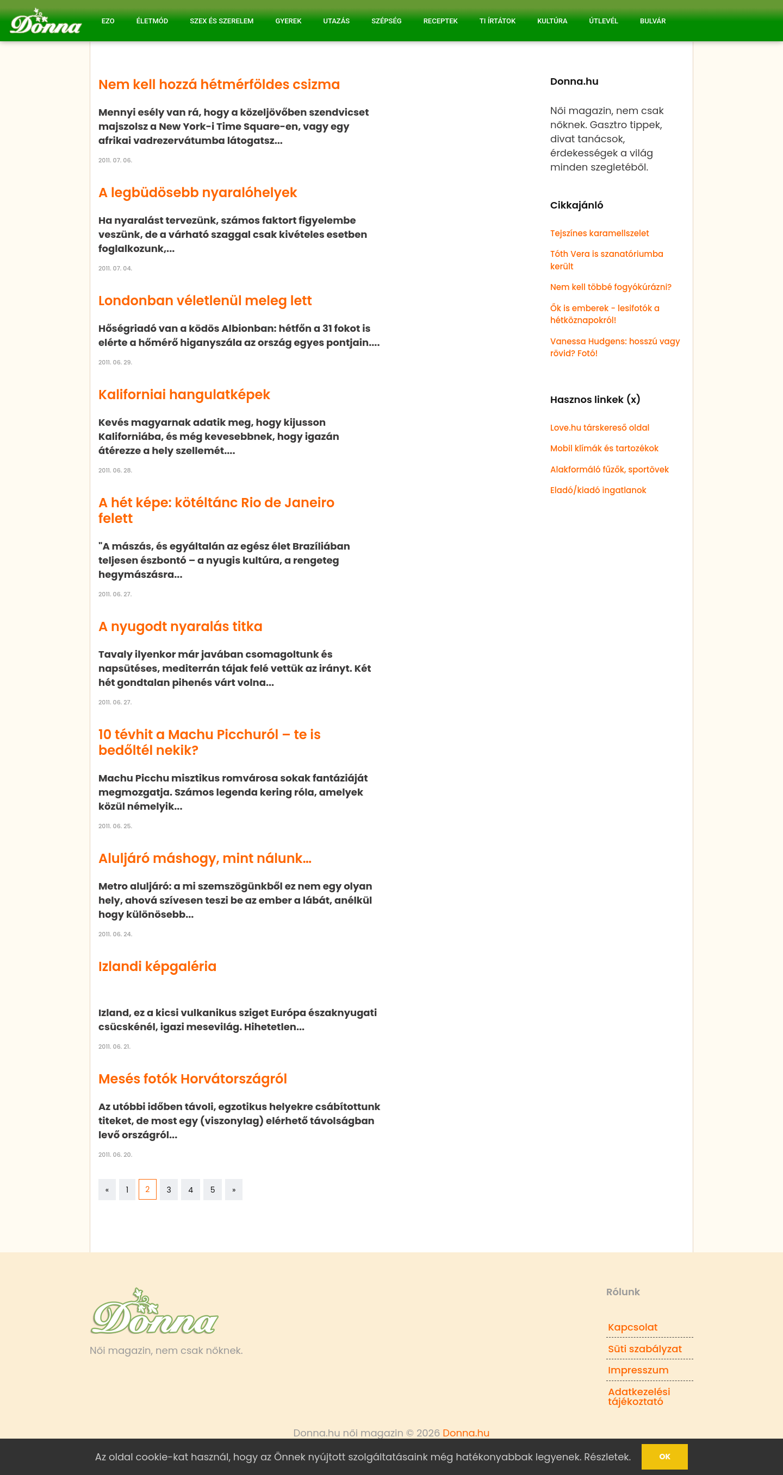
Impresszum (638, 1370)
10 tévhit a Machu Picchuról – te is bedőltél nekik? (209, 742)
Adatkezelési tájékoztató (639, 1396)
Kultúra (552, 21)
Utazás (336, 21)
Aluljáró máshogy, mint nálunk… (205, 858)
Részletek (606, 1457)
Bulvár (653, 21)
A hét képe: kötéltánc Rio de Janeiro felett (216, 510)
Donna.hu (466, 1433)
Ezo (108, 21)
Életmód (152, 21)
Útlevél (604, 21)
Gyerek (288, 21)
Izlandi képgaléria (157, 966)
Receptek (441, 21)
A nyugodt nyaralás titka (180, 626)
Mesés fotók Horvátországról (192, 1079)
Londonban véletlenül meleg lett (205, 301)
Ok (664, 1456)
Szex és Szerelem (221, 21)
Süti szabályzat (645, 1349)
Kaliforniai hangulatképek (184, 395)
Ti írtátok (497, 21)
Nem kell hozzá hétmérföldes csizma (219, 84)
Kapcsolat (632, 1327)
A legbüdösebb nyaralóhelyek (197, 192)
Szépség (386, 21)
